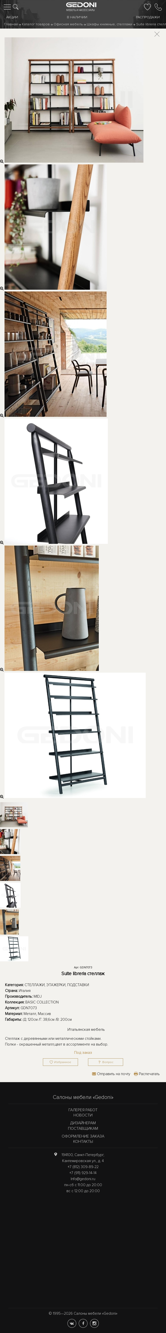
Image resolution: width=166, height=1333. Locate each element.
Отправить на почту (113, 1074)
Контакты (83, 1141)
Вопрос (107, 1062)
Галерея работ (83, 1109)
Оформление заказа (83, 1136)
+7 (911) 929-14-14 (83, 1173)
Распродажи (148, 17)
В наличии (77, 17)
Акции (12, 17)
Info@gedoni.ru (83, 1179)
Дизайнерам (83, 1122)
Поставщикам (83, 1128)
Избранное (62, 1062)
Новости (83, 1115)
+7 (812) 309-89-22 (83, 1167)
